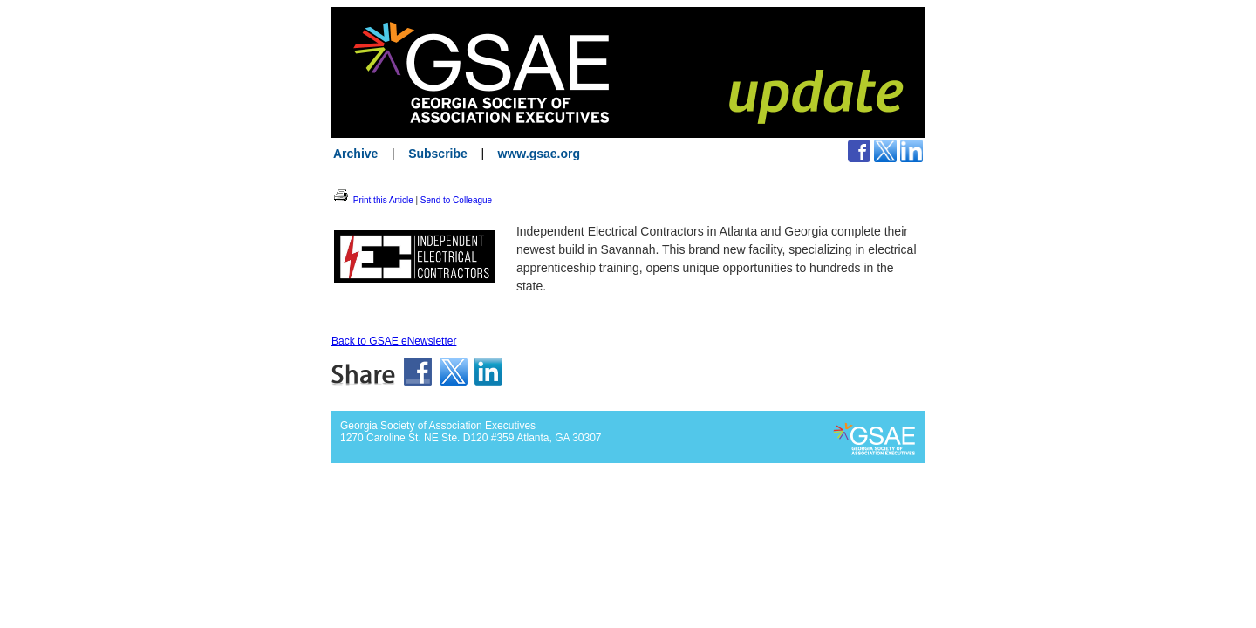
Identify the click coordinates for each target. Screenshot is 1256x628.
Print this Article (372, 200)
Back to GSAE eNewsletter (393, 341)
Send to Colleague (456, 200)
